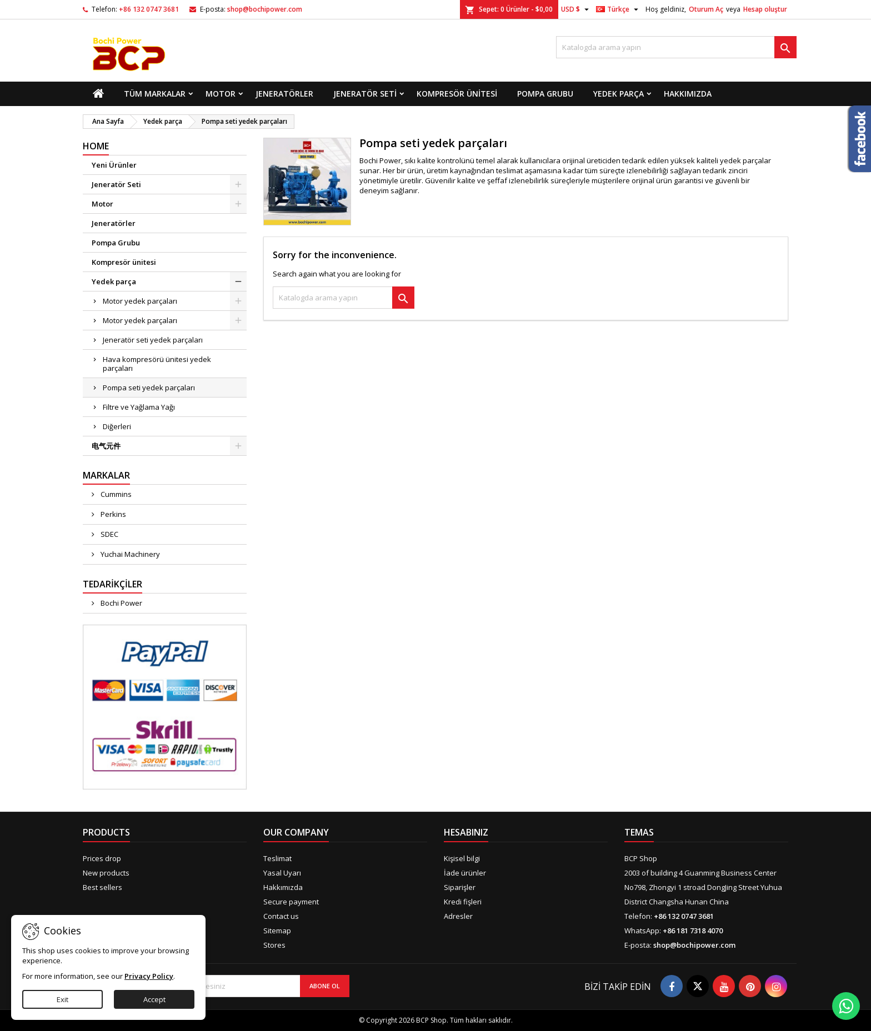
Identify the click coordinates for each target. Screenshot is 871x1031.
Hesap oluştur (765, 9)
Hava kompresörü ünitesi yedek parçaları (157, 363)
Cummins (115, 494)
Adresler (458, 916)
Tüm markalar (155, 93)
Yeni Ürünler (114, 165)
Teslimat (277, 858)
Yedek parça (618, 93)
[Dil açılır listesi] (618, 9)
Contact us (281, 916)
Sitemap (277, 931)
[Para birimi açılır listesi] (576, 9)
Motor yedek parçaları (140, 301)
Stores (274, 945)
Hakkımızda (688, 93)
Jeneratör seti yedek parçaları (153, 340)
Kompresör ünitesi (457, 93)
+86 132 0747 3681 (149, 9)
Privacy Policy (148, 976)
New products (106, 873)
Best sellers (102, 887)
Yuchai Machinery (129, 554)
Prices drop (102, 858)
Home (96, 146)
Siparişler (459, 887)
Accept (154, 999)
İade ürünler (465, 873)
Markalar (106, 475)
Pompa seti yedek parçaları (149, 388)
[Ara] (676, 47)
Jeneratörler (284, 93)
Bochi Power (120, 603)
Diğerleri (117, 426)
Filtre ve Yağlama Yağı (139, 407)
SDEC (108, 534)
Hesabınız (466, 832)
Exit (62, 999)
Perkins (112, 514)
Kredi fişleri (463, 902)
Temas (639, 832)
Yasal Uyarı (282, 873)
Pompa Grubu (545, 93)
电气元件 (106, 446)
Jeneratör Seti (365, 93)
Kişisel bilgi (462, 858)
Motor (221, 93)
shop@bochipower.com (264, 9)
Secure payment (291, 902)
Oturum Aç (706, 9)
